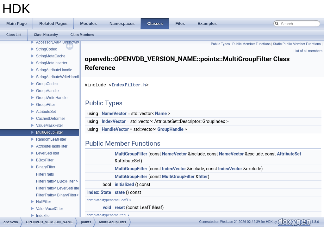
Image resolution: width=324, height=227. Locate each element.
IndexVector (114, 121)
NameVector (114, 113)
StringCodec (46, 49)
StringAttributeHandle (54, 70)
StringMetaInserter (51, 63)
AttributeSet (46, 111)
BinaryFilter (45, 167)
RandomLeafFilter (51, 139)
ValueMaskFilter (49, 125)
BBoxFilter (44, 160)
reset (120, 207)
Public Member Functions (251, 44)
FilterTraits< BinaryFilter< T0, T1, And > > (71, 195)
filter (203, 176)
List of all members (308, 51)
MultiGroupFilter (49, 132)
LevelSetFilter (47, 153)
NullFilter (43, 202)
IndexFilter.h (128, 85)
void (107, 207)
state (120, 192)
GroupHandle (47, 91)
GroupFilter (45, 104)
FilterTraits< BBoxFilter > (57, 181)
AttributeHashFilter (51, 146)
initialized (124, 184)
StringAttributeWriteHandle (58, 77)
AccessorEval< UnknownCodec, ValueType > (74, 42)
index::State (99, 192)
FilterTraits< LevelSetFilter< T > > (64, 188)
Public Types (220, 44)
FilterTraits (45, 174)
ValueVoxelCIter (49, 209)
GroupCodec (47, 84)
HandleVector (115, 129)
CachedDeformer (50, 118)
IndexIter (43, 215)
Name (161, 113)
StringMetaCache (50, 56)
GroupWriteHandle (51, 98)
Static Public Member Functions (297, 44)
